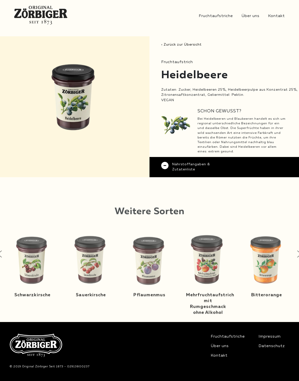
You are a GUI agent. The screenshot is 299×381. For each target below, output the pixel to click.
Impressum (270, 337)
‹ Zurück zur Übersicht (181, 44)
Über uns (250, 16)
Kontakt (276, 16)
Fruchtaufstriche (216, 16)
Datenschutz (272, 346)
